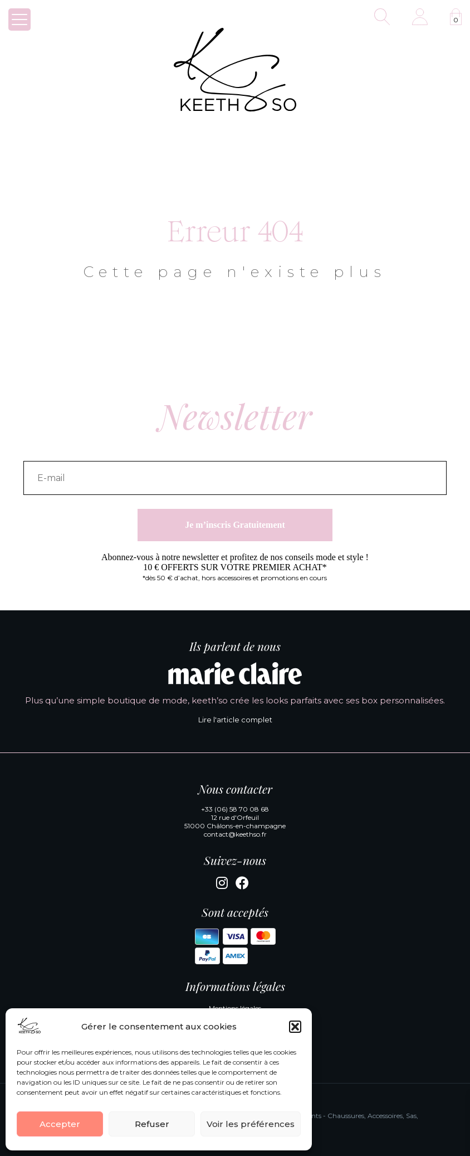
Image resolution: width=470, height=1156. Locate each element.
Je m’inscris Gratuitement (235, 525)
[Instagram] (222, 885)
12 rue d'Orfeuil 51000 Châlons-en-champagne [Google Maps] (235, 821)
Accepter (60, 1124)
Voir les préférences (251, 1124)
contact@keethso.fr (235, 834)
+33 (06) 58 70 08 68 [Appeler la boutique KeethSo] (235, 809)
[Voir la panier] (455, 17)
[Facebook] (242, 885)
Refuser (152, 1124)
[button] (295, 1026)
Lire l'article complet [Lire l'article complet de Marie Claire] (235, 719)
